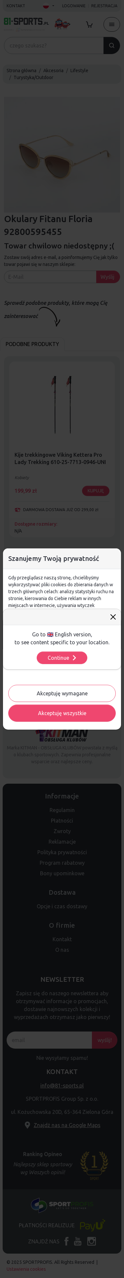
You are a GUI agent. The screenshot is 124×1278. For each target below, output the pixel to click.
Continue (62, 658)
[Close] (113, 617)
